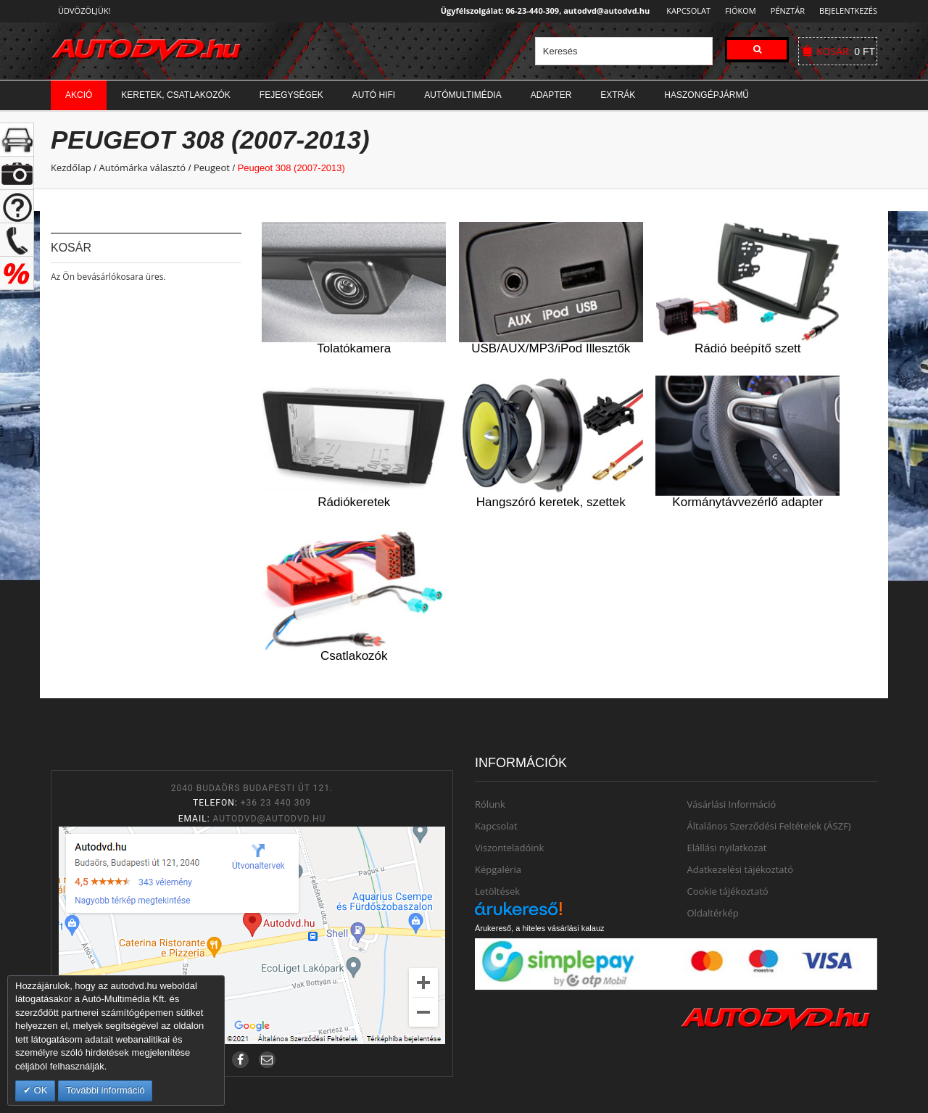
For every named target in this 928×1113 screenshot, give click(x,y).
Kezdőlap (71, 167)
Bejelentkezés (848, 10)
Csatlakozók (354, 656)
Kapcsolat (684, 10)
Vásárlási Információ (731, 804)
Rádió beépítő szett (747, 348)
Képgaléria (498, 869)
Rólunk (490, 804)
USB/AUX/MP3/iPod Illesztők (550, 348)
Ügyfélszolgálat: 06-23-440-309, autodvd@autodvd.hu (541, 10)
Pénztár (785, 10)
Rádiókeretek (354, 502)
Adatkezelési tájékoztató (740, 869)
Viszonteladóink (509, 847)
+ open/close (17, 140)
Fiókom (736, 10)
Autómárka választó (142, 167)
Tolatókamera (354, 348)
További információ (105, 1090)
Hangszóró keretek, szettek (551, 502)
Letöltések (497, 891)
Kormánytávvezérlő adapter (747, 502)
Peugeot (212, 167)
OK (39, 1090)
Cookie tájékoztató (727, 891)
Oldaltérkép (713, 912)
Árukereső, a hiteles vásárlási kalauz (540, 928)
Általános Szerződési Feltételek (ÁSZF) (769, 825)
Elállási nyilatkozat (727, 847)
